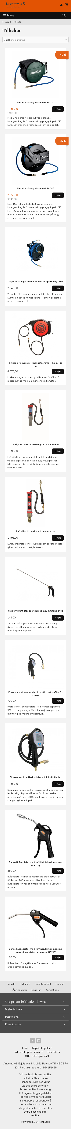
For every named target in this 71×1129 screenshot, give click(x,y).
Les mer (42, 1108)
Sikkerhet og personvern (28, 1052)
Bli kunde (25, 984)
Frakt (25, 1048)
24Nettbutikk (43, 1122)
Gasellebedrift (43, 984)
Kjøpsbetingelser (42, 1048)
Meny (8, 15)
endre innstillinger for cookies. (36, 1113)
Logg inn (36, 989)
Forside (5, 21)
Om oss (59, 984)
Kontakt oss (52, 989)
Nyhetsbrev (53, 1052)
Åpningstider (19, 989)
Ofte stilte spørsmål (37, 1056)
